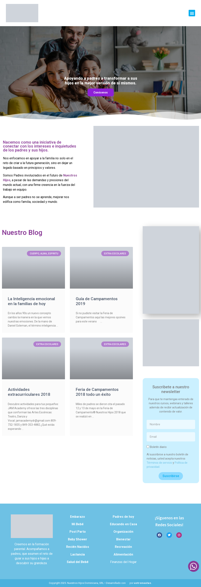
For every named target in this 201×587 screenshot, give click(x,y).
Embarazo (77, 517)
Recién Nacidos (77, 547)
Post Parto (77, 531)
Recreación (123, 547)
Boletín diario (158, 447)
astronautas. (143, 582)
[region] (100, 73)
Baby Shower (77, 539)
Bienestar (123, 539)
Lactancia (77, 554)
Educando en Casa (123, 524)
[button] (192, 13)
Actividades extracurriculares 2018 (29, 392)
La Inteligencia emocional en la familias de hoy (31, 301)
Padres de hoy (123, 517)
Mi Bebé (78, 524)
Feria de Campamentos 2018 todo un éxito (97, 392)
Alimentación (123, 554)
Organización (123, 531)
